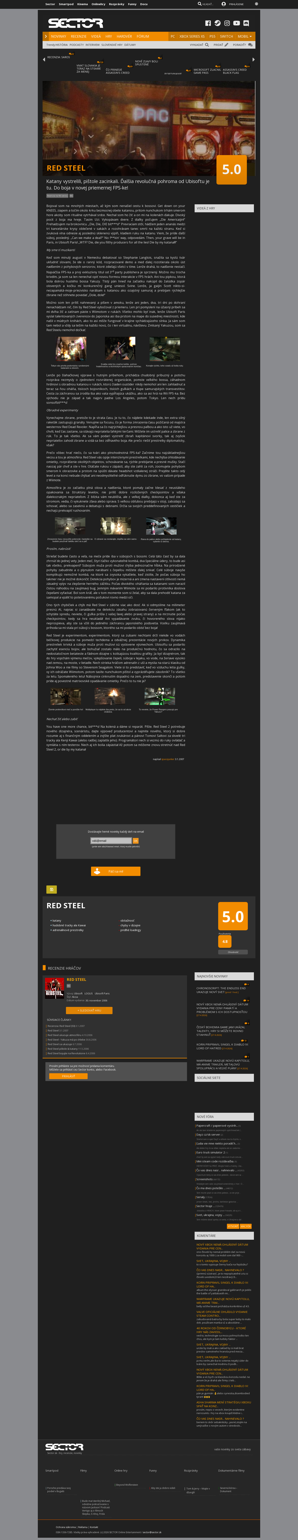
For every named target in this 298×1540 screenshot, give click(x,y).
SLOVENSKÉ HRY (111, 45)
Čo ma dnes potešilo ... (210, 1188)
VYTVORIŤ (233, 1226)
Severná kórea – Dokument (228, 1489)
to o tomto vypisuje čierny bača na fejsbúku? (222, 1264)
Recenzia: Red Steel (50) (61, 1026)
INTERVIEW (93, 45)
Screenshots (204, 1179)
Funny (132, 4)
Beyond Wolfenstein (127, 1484)
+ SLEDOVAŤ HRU (89, 1010)
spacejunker (167, 759)
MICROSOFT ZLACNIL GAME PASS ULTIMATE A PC (207, 73)
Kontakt (94, 1527)
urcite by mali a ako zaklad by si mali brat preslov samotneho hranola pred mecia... (220, 1349)
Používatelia (225, 933)
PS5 (212, 36)
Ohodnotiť (233, 952)
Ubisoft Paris (102, 993)
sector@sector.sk (152, 1532)
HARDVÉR (124, 36)
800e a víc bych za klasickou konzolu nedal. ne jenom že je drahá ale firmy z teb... (223, 1378)
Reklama (82, 1527)
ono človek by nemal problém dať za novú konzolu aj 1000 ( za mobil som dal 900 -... (221, 1253)
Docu (143, 4)
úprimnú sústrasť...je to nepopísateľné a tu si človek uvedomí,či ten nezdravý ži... (222, 1275)
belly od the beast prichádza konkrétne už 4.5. (223, 1306)
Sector (50, 4)
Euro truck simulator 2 (210, 1152)
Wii (71, 195)
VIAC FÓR (246, 1226)
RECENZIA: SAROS (58, 57)
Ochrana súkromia (66, 1527)
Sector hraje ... (205, 1206)
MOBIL (243, 36)
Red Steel (53, 1030)
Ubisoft (78, 993)
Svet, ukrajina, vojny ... (210, 1215)
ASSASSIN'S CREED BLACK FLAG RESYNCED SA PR (235, 73)
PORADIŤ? (239, 45)
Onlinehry (98, 4)
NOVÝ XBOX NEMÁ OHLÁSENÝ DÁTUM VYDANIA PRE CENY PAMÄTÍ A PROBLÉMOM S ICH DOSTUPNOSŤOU (222, 1008)
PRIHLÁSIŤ (68, 1076)
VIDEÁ (96, 36)
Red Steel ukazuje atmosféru (64, 1035)
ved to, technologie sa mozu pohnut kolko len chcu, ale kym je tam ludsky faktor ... (223, 1337)
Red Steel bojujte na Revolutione (66, 1053)
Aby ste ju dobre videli (163, 1488)
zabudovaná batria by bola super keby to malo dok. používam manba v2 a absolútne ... (224, 1320)
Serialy (200, 1197)
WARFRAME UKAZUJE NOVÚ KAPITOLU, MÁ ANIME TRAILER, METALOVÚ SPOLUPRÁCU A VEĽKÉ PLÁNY (223, 1064)
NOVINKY (58, 36)
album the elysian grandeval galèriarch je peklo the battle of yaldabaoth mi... (224, 1291)
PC (173, 36)
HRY (108, 36)
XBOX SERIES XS (192, 36)
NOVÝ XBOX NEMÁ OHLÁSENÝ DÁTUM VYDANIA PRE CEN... (222, 1246)
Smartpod (66, 4)
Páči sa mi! (116, 871)
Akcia (75, 997)
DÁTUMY (130, 45)
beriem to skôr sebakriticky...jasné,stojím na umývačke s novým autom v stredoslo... (222, 1423)
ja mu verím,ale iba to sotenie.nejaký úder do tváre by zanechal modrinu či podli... (222, 1362)
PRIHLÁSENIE (236, 4)
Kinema (82, 4)
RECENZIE (78, 36)
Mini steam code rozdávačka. (215, 1161)
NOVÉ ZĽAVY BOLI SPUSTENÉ (146, 62)
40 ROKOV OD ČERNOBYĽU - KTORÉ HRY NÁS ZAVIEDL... (221, 1330)
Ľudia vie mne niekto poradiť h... (216, 1143)
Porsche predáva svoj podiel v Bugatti (59, 1489)
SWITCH (226, 36)
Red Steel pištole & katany (63, 1048)
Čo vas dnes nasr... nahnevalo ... (216, 1170)
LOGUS (89, 993)
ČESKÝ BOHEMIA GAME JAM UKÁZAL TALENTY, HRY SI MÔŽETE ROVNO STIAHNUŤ (221, 1031)
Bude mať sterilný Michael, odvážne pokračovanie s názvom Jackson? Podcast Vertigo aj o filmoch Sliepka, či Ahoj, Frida (96, 1507)
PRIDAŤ (218, 45)
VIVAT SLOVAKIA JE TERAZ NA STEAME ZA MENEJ (89, 68)
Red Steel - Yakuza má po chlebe (66, 1039)
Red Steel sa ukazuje (60, 1044)
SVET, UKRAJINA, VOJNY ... (214, 1261)
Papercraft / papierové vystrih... (217, 1125)
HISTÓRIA (61, 45)
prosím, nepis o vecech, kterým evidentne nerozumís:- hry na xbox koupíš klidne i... (220, 1411)
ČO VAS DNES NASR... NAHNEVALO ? (220, 1270)
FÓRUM (143, 36)
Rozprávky (116, 4)
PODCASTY (77, 45)
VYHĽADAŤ (196, 45)
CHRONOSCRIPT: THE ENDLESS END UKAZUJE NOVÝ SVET (221, 990)
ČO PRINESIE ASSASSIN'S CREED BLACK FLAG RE (118, 73)
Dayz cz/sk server (208, 1134)
